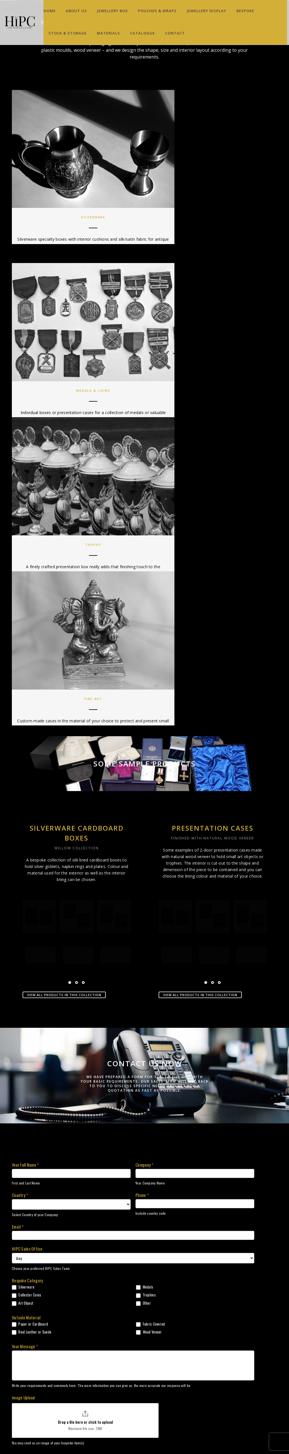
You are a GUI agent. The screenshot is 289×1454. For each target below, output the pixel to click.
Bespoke (245, 10)
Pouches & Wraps (157, 10)
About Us (76, 10)
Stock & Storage (68, 33)
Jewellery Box (112, 10)
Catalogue (142, 33)
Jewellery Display (206, 10)
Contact (175, 33)
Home (49, 10)
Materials (108, 33)
